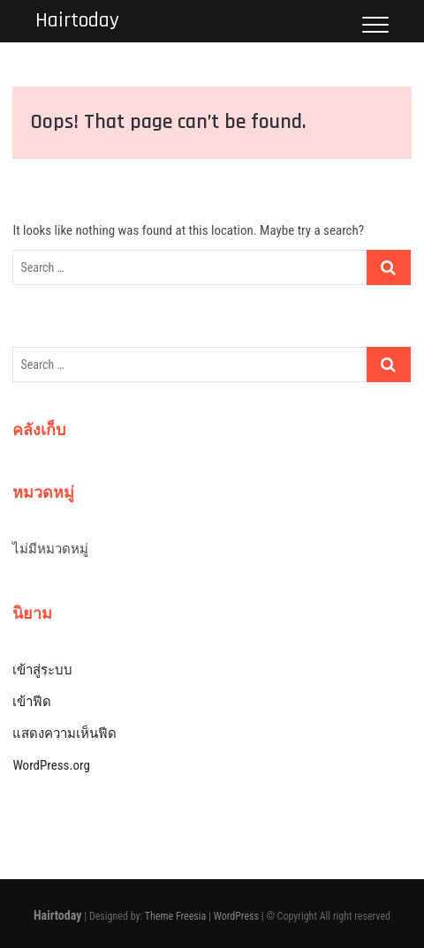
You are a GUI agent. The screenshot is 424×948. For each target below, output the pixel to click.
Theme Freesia (175, 916)
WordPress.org (50, 765)
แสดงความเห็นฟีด (64, 733)
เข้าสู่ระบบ (42, 670)
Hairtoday (77, 21)
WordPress (236, 916)
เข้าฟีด (31, 702)
